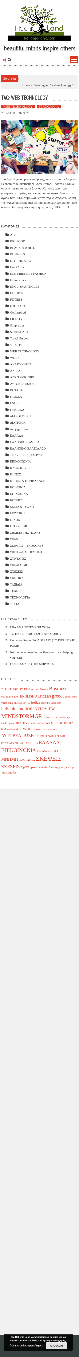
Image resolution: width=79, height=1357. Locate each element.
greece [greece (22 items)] (58, 696)
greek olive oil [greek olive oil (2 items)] (24, 703)
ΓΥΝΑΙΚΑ (17, 409)
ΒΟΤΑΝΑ (16, 390)
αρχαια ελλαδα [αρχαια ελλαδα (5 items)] (38, 767)
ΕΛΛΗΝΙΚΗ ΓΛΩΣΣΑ (25, 442)
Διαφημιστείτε (19, 429)
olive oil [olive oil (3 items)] (54, 717)
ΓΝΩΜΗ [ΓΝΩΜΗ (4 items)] (40, 736)
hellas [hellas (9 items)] (35, 702)
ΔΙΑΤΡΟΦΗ (18, 422)
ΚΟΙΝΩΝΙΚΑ (19, 494)
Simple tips (17, 325)
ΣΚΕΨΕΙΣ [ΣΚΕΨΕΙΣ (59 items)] (49, 758)
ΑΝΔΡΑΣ (16, 370)
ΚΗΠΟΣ (15, 474)
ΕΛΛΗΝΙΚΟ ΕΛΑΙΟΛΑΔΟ (28, 448)
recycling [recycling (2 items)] (32, 723)
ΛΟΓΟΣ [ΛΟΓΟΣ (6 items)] (56, 751)
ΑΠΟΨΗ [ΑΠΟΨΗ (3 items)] (53, 729)
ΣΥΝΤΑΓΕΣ (18, 558)
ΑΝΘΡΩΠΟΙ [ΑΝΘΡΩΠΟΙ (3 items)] (40, 729)
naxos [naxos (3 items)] (46, 717)
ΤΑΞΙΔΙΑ (16, 584)
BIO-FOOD (17, 241)
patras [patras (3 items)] (12, 723)
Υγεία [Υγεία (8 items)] (24, 767)
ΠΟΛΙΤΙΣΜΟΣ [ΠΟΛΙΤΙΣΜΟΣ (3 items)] (27, 759)
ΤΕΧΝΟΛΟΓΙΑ (49, 106)
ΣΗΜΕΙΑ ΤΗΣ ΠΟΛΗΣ (25, 532)
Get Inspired (18, 312)
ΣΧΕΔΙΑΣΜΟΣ (20, 565)
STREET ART (19, 332)
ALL (13, 234)
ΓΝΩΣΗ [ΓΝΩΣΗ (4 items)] (51, 736)
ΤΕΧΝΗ (15, 591)
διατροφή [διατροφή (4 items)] (54, 767)
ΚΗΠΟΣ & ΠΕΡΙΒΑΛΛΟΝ (28, 481)
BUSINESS (17, 254)
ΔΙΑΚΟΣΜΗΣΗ (20, 416)
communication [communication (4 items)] (10, 696)
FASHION (17, 293)
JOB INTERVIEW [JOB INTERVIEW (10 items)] (40, 709)
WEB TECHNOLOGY (18, 106)
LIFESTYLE (18, 319)
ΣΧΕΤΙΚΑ (17, 578)
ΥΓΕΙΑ (15, 604)
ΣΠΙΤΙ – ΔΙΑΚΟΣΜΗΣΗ (26, 552)
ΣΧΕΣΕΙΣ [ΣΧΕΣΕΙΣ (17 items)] (10, 766)
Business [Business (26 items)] (58, 688)
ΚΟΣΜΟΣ (16, 500)
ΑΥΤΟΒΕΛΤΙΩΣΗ (22, 383)
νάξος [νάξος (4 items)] (64, 767)
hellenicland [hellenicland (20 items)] (13, 708)
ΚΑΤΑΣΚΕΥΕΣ (20, 468)
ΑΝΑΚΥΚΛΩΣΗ (21, 364)
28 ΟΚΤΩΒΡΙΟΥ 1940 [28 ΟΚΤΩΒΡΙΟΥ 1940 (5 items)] (15, 689)
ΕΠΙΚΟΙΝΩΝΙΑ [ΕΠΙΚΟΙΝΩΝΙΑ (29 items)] (18, 750)
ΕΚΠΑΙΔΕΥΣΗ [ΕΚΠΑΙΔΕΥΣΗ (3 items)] (9, 743)
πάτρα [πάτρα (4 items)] (71, 767)
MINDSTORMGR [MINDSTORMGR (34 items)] (21, 716)
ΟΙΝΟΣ (15, 519)
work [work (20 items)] (28, 728)
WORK (15, 358)
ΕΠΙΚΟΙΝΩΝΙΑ (20, 461)
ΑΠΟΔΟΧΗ (56, 1345)
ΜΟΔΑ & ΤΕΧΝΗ (22, 506)
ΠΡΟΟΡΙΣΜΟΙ (19, 526)
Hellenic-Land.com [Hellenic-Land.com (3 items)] (51, 702)
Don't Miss (17, 267)
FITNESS (16, 299)
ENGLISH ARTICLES (24, 286)
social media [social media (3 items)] (43, 723)
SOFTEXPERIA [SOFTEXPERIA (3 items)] (60, 723)
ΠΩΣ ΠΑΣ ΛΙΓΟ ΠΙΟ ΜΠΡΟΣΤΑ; (32, 664)
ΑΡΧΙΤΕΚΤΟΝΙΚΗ (23, 377)
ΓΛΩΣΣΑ (16, 396)
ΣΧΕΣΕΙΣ (16, 571)
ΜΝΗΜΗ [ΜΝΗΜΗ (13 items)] (9, 759)
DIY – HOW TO (20, 260)
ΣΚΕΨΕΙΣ (16, 539)
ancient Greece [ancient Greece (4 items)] (39, 689)
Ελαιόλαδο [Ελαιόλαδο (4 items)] (43, 751)
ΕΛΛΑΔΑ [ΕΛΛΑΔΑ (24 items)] (49, 742)
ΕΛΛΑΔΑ (16, 435)
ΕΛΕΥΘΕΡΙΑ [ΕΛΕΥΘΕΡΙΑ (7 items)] (28, 743)
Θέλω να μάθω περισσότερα (25, 1345)
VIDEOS (16, 345)
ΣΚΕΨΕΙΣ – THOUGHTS (27, 545)
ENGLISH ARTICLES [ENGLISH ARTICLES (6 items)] (35, 696)
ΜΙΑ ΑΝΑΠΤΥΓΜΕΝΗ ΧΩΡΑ (30, 627)
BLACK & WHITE (22, 247)
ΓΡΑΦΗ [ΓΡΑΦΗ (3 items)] (61, 736)
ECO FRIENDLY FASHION (28, 273)
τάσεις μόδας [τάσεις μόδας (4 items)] (8, 772)
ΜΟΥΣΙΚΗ (17, 513)
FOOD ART (17, 306)
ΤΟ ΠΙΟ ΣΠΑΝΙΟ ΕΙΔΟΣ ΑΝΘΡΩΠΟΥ (36, 633)
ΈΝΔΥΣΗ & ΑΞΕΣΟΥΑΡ (26, 455)
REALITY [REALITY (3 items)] (21, 723)
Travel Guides (19, 338)
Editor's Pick (18, 280)
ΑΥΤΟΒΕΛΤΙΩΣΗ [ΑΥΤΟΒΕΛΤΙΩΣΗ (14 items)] (17, 735)
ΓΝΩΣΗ (15, 403)
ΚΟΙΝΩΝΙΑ (18, 487)
